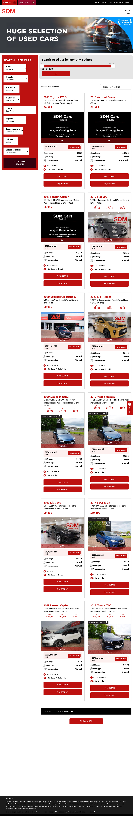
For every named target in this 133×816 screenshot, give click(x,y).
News (127, 2)
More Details (62, 173)
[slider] (42, 67)
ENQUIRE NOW (62, 180)
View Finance (74, 144)
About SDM (99, 2)
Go (124, 67)
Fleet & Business (114, 2)
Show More (86, 718)
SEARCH (20, 163)
